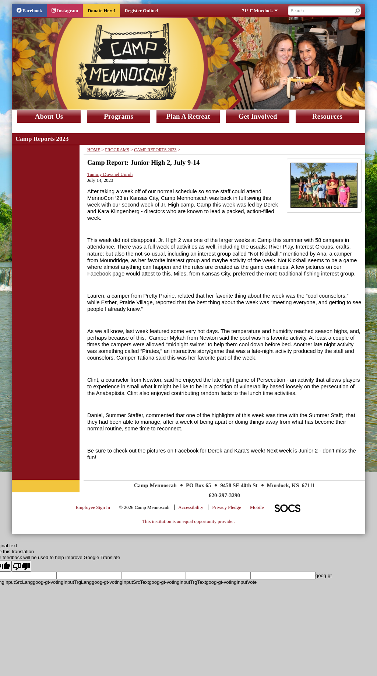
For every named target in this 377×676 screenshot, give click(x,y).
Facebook (32, 10)
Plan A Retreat (188, 116)
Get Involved (257, 116)
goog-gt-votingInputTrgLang (62, 582)
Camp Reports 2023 (155, 149)
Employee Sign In (92, 507)
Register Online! (141, 10)
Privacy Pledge (226, 507)
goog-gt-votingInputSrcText (120, 582)
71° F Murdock (257, 10)
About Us (49, 116)
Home (93, 149)
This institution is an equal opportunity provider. (188, 521)
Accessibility (190, 507)
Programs (118, 116)
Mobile (257, 507)
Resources (327, 116)
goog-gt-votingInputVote (231, 582)
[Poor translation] (21, 566)
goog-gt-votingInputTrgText (177, 582)
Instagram (67, 10)
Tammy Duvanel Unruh (110, 174)
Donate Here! (101, 10)
